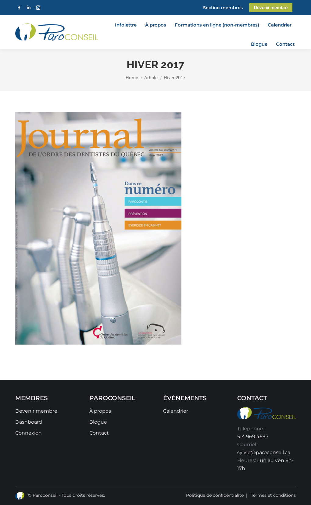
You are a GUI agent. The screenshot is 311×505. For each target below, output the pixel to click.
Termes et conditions (273, 495)
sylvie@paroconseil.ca (263, 452)
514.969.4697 (252, 436)
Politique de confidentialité (215, 495)
